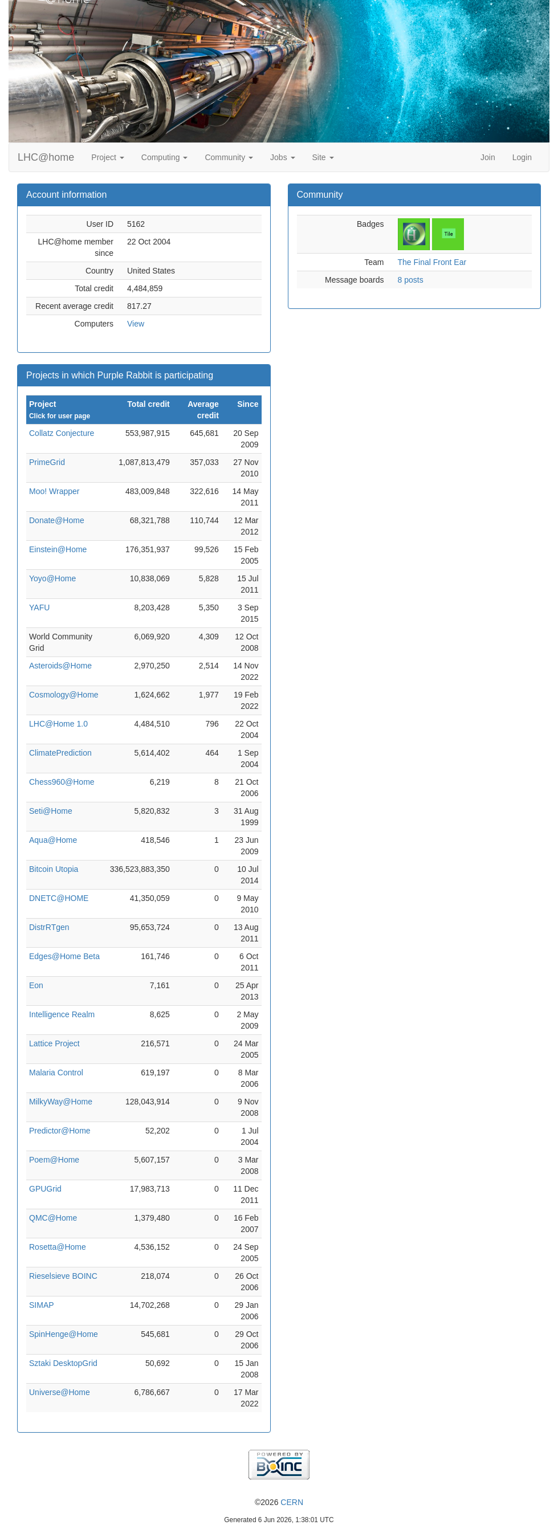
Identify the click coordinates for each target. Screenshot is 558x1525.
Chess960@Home (62, 781)
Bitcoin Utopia (53, 869)
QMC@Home (53, 1217)
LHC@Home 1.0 (58, 723)
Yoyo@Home (52, 578)
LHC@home (46, 157)
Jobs (282, 157)
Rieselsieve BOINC (63, 1276)
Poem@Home (54, 1159)
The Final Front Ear (432, 262)
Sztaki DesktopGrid (63, 1363)
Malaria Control (56, 1072)
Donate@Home (56, 520)
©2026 (279, 1502)
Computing (164, 157)
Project (107, 157)
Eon (36, 985)
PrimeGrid (47, 462)
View (135, 323)
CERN (291, 1502)
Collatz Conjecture (61, 433)
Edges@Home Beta (64, 956)
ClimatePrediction (60, 752)
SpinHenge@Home (63, 1334)
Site (323, 157)
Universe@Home (59, 1392)
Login (522, 157)
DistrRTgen (49, 927)
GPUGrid (45, 1188)
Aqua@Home (53, 840)
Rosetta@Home (57, 1246)
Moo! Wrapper (54, 491)
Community (229, 157)
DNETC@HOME (58, 898)
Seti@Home (50, 810)
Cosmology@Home (64, 694)
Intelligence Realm (62, 1014)
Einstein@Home (58, 549)
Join (487, 157)
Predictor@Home (60, 1130)
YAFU (39, 607)
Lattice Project (54, 1043)
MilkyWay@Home (60, 1101)
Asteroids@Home (60, 665)
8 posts (410, 279)
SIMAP (41, 1305)
